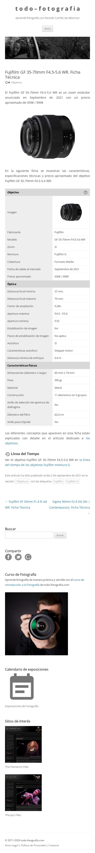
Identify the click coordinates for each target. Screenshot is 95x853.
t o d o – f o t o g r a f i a (47, 8)
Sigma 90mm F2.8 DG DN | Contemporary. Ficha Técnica (69, 507)
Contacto (53, 845)
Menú (47, 28)
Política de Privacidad (33, 845)
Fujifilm (58, 481)
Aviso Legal (11, 845)
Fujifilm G (72, 481)
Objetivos (22, 481)
